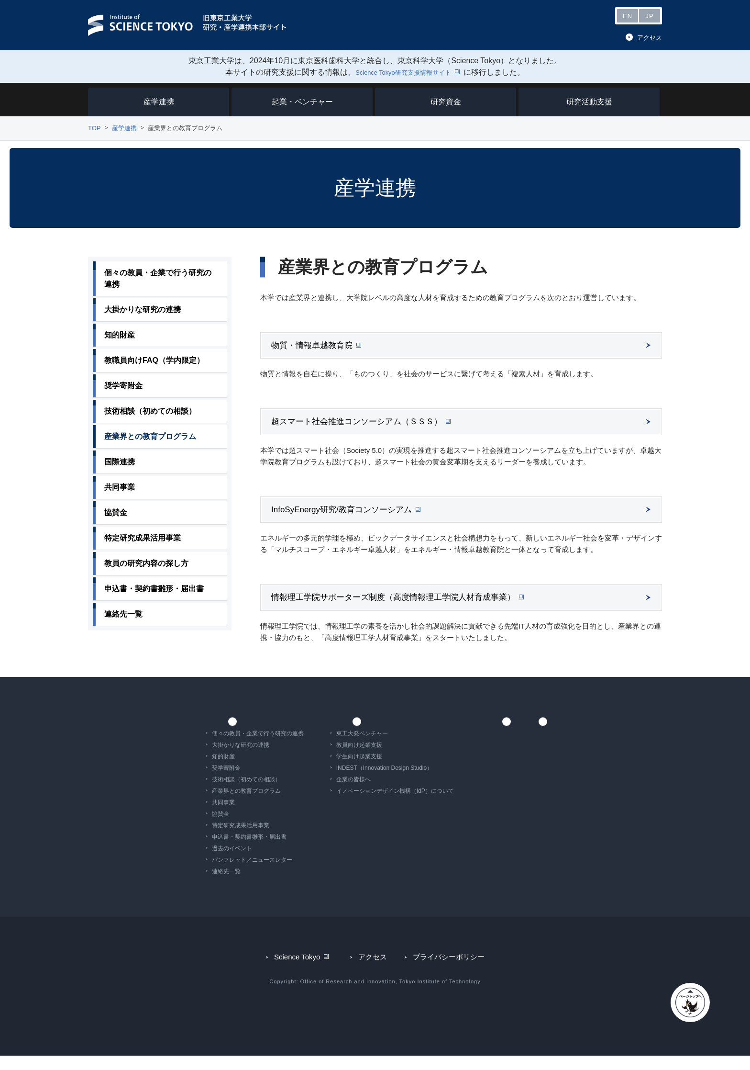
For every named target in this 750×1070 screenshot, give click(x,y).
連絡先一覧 (193, 885)
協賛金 (187, 828)
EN (627, 16)
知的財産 (190, 770)
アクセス (649, 37)
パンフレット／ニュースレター (219, 874)
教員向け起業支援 (326, 759)
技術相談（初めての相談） (213, 793)
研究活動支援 (589, 102)
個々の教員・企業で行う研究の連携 (225, 747)
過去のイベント (199, 862)
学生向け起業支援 (326, 770)
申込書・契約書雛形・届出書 (216, 851)
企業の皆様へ (320, 793)
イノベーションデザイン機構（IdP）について (362, 805)
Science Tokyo (300, 975)
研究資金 (445, 102)
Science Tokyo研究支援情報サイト (403, 72)
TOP (94, 128)
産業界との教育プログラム (213, 805)
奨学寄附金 (193, 782)
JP (649, 16)
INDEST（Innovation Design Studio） (351, 782)
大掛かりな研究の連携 (207, 759)
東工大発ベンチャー (329, 747)
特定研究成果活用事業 (207, 839)
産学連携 (158, 102)
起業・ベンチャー (302, 102)
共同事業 (190, 816)
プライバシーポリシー (448, 975)
